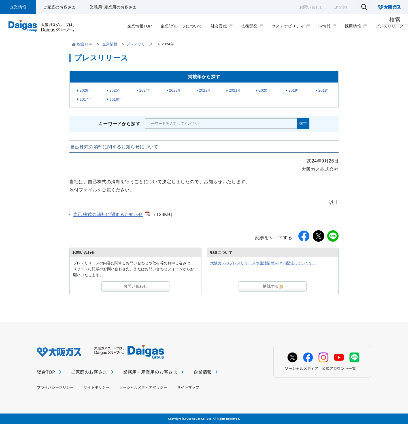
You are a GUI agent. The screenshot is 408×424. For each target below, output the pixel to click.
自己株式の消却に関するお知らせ (108, 214)
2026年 (86, 90)
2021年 (235, 90)
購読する (272, 286)
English (340, 7)
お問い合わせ (311, 7)
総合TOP (84, 44)
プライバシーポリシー (55, 387)
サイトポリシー (96, 387)
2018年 (324, 90)
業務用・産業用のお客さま (113, 7)
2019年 (294, 90)
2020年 (265, 90)
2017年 (86, 99)
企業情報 (18, 7)
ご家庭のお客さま (59, 7)
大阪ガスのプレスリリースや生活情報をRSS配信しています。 (263, 263)
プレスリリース (139, 44)
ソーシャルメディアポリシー (143, 387)
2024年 (145, 90)
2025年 (115, 90)
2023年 (175, 90)
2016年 (115, 99)
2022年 (205, 90)
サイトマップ (188, 387)
